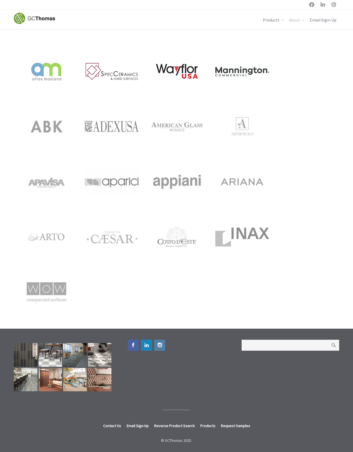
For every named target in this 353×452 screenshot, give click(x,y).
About (294, 20)
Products (271, 20)
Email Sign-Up (323, 20)
